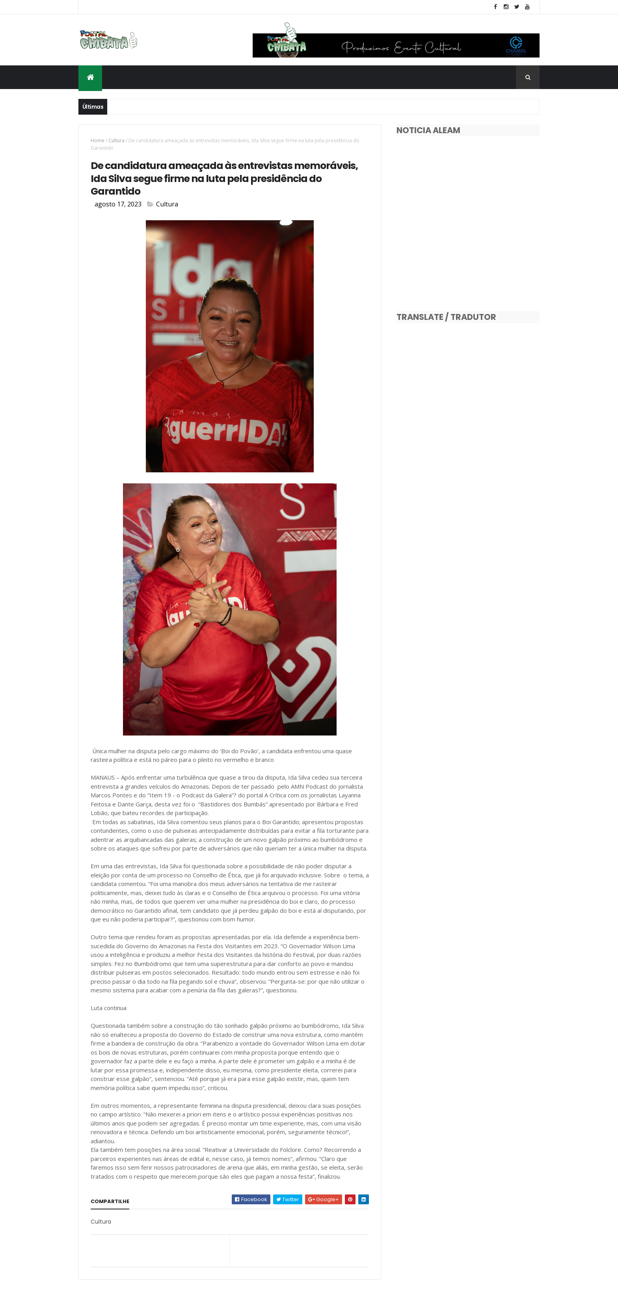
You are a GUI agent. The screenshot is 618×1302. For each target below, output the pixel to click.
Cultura (116, 140)
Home (97, 140)
